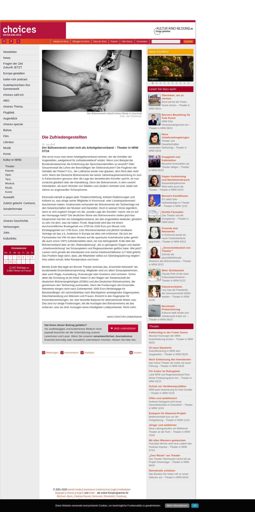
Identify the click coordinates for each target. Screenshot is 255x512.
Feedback (89, 352)
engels (79, 493)
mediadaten (124, 489)
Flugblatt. (9, 112)
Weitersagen (52, 352)
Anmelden (142, 41)
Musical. (10, 183)
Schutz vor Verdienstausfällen (167, 386)
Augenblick (10, 118)
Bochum (61, 496)
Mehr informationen (177, 505)
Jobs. (6, 232)
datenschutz (103, 489)
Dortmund (97, 496)
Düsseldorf (109, 496)
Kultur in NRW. (12, 159)
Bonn (70, 496)
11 (14, 261)
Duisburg (121, 496)
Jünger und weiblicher (163, 425)
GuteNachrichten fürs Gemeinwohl (16, 86)
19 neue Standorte (160, 347)
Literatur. (8, 142)
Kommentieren (71, 352)
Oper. (8, 174)
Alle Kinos (127, 41)
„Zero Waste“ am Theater (164, 455)
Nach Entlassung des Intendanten (170, 359)
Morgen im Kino (81, 41)
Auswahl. (9, 197)
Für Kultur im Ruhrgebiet (164, 371)
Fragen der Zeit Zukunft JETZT (21, 65)
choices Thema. (13, 106)
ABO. (6, 100)
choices (71, 493)
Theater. (10, 166)
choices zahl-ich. (13, 94)
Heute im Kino (60, 41)
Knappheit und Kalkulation (171, 158)
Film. (6, 136)
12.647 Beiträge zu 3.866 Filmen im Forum (19, 269)
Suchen (188, 41)
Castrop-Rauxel (82, 496)
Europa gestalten (14, 73)
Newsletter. (10, 51)
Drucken (137, 352)
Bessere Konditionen (175, 195)
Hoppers (153, 79)
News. (7, 57)
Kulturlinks (9, 238)
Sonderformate (12, 208)
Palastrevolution (172, 286)
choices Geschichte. (16, 220)
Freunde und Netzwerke (170, 230)
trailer (92, 493)
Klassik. (9, 170)
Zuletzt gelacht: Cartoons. (19, 203)
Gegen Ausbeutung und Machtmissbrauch (176, 178)
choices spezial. (13, 124)
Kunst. (7, 153)
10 (10, 261)
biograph (60, 493)
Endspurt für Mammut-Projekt (167, 413)
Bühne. (7, 130)
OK (195, 505)
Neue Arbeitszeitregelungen (175, 136)
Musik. (7, 147)
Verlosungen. (11, 226)
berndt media (75, 489)
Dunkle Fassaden (172, 211)
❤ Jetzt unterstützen (123, 328)
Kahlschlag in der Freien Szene (168, 332)
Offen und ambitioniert (163, 398)
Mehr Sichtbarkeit (173, 270)
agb (114, 489)
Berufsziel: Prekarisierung (171, 308)
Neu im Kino (100, 41)
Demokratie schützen (162, 470)
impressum (89, 489)
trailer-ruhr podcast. (15, 79)
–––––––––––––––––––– (19, 214)
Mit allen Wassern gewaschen (167, 440)
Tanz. (8, 179)
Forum (114, 41)
